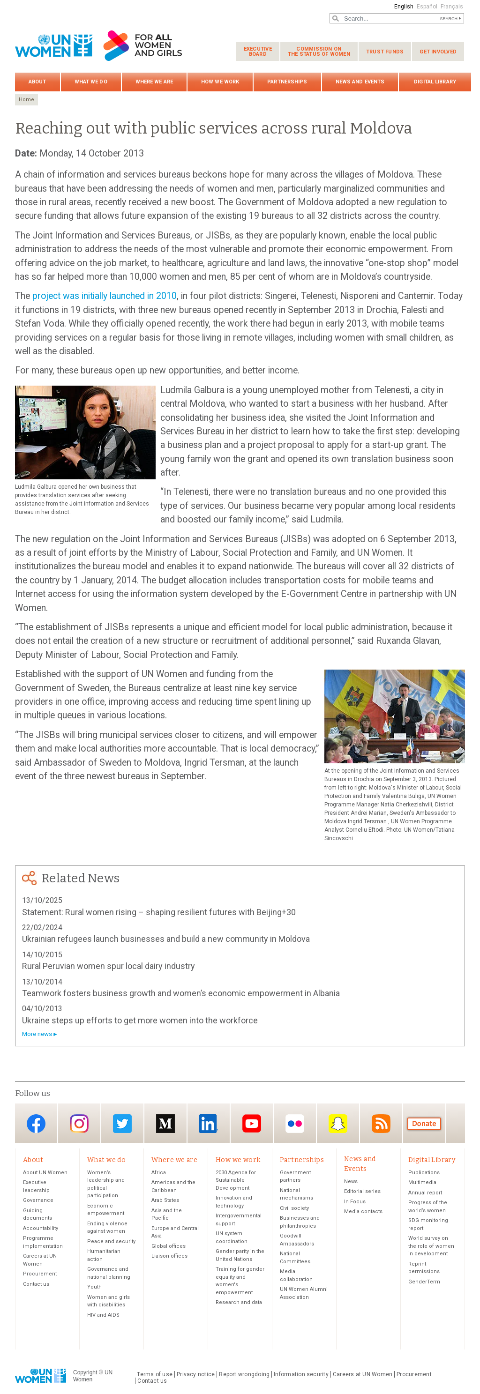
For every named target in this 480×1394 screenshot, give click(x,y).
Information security (301, 1374)
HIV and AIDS (103, 1315)
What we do (91, 82)
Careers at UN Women (362, 1374)
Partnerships (287, 82)
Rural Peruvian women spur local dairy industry (108, 966)
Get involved (438, 52)
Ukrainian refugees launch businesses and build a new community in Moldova (166, 939)
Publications (424, 1173)
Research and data (239, 1302)
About (37, 82)
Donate (424, 1124)
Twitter (122, 1124)
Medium (165, 1124)
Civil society (294, 1208)
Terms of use (154, 1374)
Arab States (165, 1200)
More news (37, 1033)
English (403, 6)
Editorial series (362, 1191)
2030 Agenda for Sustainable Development (236, 1180)
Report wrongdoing (244, 1374)
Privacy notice (196, 1374)
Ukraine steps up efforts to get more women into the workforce (140, 1020)
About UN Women (45, 1173)
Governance (38, 1200)
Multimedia (422, 1182)
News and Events (360, 82)
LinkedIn (209, 1124)
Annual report (425, 1193)
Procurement (40, 1274)
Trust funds (385, 52)
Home (26, 100)
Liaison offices (169, 1256)
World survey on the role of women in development (431, 1246)
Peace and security (111, 1241)
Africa (158, 1173)
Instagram (79, 1124)
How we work (220, 82)
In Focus (355, 1202)
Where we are (154, 82)
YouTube (252, 1124)
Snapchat (338, 1124)
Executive (258, 51)
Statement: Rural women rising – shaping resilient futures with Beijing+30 (159, 912)
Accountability (40, 1228)
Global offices (168, 1246)
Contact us (36, 1284)
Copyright (85, 1372)
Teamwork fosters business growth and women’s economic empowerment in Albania (181, 993)
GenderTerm (424, 1282)
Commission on (319, 51)
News (351, 1181)
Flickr (295, 1124)
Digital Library (435, 82)
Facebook (36, 1124)
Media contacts (363, 1211)
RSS (381, 1124)
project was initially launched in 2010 (104, 296)
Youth (94, 1287)
